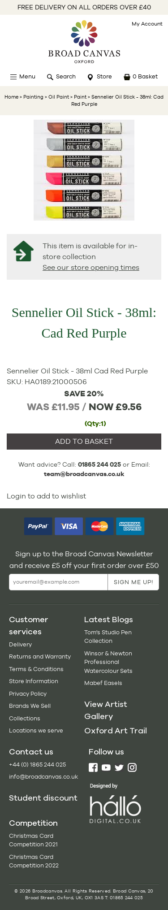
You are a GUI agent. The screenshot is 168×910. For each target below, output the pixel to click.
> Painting (31, 97)
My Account (147, 24)
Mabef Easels (103, 683)
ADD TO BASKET (84, 441)
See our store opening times (91, 267)
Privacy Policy (28, 693)
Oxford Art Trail (115, 730)
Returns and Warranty (40, 656)
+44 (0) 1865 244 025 (37, 764)
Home (11, 97)
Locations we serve (36, 730)
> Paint (77, 97)
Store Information (33, 681)
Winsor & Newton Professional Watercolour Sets (108, 662)
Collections (24, 718)
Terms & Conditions (36, 669)
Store (104, 76)
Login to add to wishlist (46, 496)
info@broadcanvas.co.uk (43, 776)
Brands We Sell (30, 705)
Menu (27, 76)
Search (66, 76)
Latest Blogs (108, 619)
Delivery (20, 644)
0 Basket (145, 76)
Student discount (43, 798)
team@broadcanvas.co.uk (84, 473)
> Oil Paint (56, 97)
